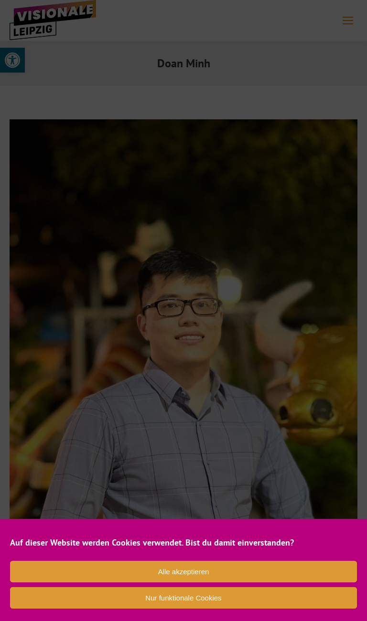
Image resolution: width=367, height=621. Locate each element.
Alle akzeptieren (183, 572)
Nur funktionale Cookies (183, 598)
